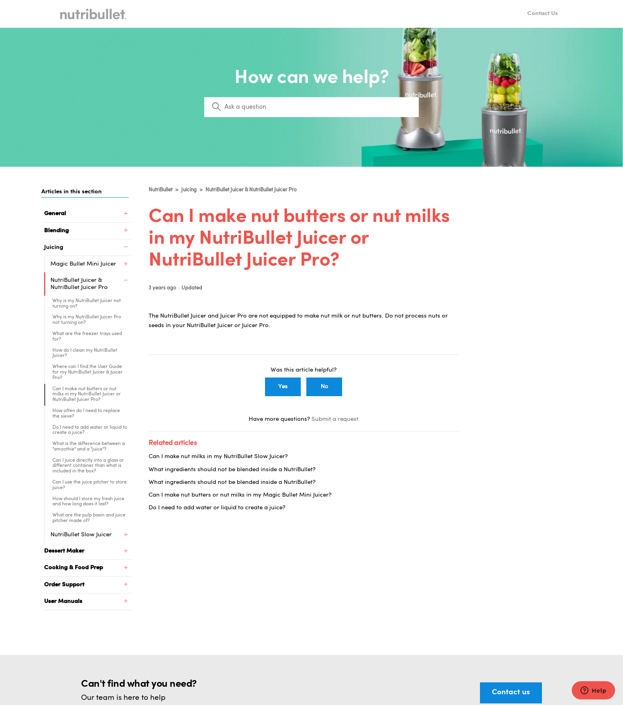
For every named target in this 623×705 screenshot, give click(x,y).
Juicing (189, 190)
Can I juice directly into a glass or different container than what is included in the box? (88, 466)
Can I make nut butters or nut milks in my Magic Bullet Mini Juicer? (240, 495)
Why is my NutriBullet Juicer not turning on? (86, 304)
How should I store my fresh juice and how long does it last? (88, 502)
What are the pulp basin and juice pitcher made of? (89, 518)
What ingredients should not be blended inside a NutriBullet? (232, 470)
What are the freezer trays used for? (87, 336)
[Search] (311, 107)
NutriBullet (160, 190)
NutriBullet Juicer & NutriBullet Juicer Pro (251, 190)
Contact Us (542, 14)
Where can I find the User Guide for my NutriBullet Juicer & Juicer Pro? (87, 372)
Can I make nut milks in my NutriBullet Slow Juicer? (218, 457)
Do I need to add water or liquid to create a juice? (89, 430)
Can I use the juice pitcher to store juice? (89, 485)
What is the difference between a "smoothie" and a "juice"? (88, 446)
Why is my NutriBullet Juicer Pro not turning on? (86, 320)
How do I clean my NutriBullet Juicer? (84, 353)
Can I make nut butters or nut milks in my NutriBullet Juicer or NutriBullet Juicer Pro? (86, 395)
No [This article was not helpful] (324, 387)
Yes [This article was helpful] (283, 387)
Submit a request (335, 419)
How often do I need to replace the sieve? (86, 413)
